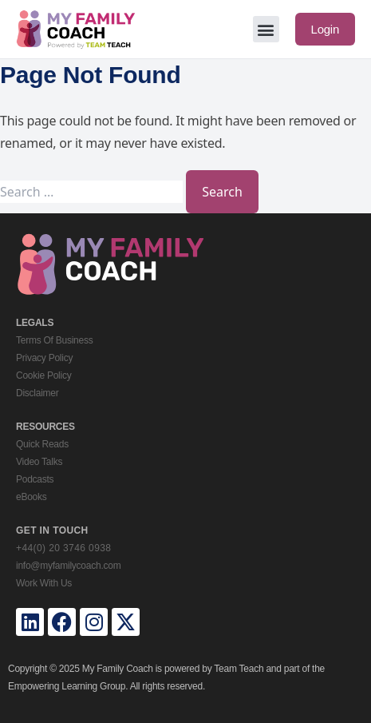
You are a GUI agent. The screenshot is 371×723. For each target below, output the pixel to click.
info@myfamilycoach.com (68, 565)
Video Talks (39, 461)
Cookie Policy (43, 375)
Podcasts (34, 479)
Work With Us (44, 583)
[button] (266, 29)
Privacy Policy (44, 357)
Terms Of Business (54, 340)
